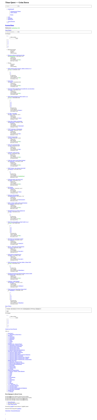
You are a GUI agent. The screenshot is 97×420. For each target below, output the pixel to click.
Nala (19, 133)
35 (10, 229)
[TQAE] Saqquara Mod (12, 136)
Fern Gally (20, 251)
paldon (11, 180)
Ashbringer (11, 282)
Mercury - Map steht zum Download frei (16, 246)
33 (10, 227)
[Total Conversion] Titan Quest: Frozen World (17, 289)
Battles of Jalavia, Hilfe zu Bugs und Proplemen (17, 202)
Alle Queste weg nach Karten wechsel (15, 238)
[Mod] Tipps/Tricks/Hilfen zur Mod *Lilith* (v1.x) (18, 221)
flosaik (11, 89)
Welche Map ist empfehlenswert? (14, 254)
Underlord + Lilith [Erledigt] (13, 281)
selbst (11, 114)
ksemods (11, 130)
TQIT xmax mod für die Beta (14, 144)
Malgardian (20, 302)
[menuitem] (15, 11)
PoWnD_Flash (12, 274)
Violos (19, 118)
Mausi (11, 255)
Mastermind (12, 122)
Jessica (11, 82)
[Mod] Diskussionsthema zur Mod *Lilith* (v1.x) (18, 96)
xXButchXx (12, 161)
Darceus (11, 169)
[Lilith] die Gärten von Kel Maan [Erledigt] (16, 160)
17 (10, 106)
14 (10, 103)
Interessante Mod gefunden (13, 195)
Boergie (20, 110)
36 (10, 231)
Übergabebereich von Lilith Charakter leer (16, 210)
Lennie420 (12, 188)
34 (10, 228)
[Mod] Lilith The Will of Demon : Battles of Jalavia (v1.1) (19, 68)
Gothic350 (12, 240)
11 (10, 297)
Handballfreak (14, 28)
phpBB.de (19, 408)
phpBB (11, 406)
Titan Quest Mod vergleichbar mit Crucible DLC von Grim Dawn (21, 88)
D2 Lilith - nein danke (12, 113)
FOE (19, 28)
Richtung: (36, 308)
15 (10, 104)
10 (10, 296)
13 (10, 102)
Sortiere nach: (24, 308)
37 (10, 232)
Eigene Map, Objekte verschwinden (15, 121)
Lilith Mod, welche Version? (13, 152)
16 (10, 105)
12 (10, 298)
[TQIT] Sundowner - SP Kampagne (15, 129)
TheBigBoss (12, 290)
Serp (10, 153)
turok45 (11, 247)
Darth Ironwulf (13, 196)
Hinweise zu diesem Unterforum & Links (16, 55)
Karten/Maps (9, 25)
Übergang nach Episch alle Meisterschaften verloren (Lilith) (20, 273)
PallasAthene (21, 270)
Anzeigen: (11, 308)
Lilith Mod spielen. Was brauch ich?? (15, 179)
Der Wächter (10, 187)
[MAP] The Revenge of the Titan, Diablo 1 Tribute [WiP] (19, 262)
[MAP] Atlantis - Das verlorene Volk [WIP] (16, 168)
